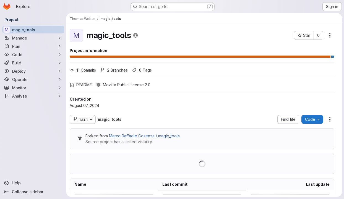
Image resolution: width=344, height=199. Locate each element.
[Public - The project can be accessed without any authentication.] (135, 35)
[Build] (33, 63)
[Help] (33, 183)
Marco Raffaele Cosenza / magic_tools (144, 135)
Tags (142, 70)
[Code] (33, 54)
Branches (114, 70)
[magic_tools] (33, 29)
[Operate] (33, 79)
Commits (83, 70)
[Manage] (33, 38)
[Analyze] (33, 96)
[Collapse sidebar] (33, 192)
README (81, 84)
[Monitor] (33, 87)
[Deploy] (33, 71)
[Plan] (33, 46)
